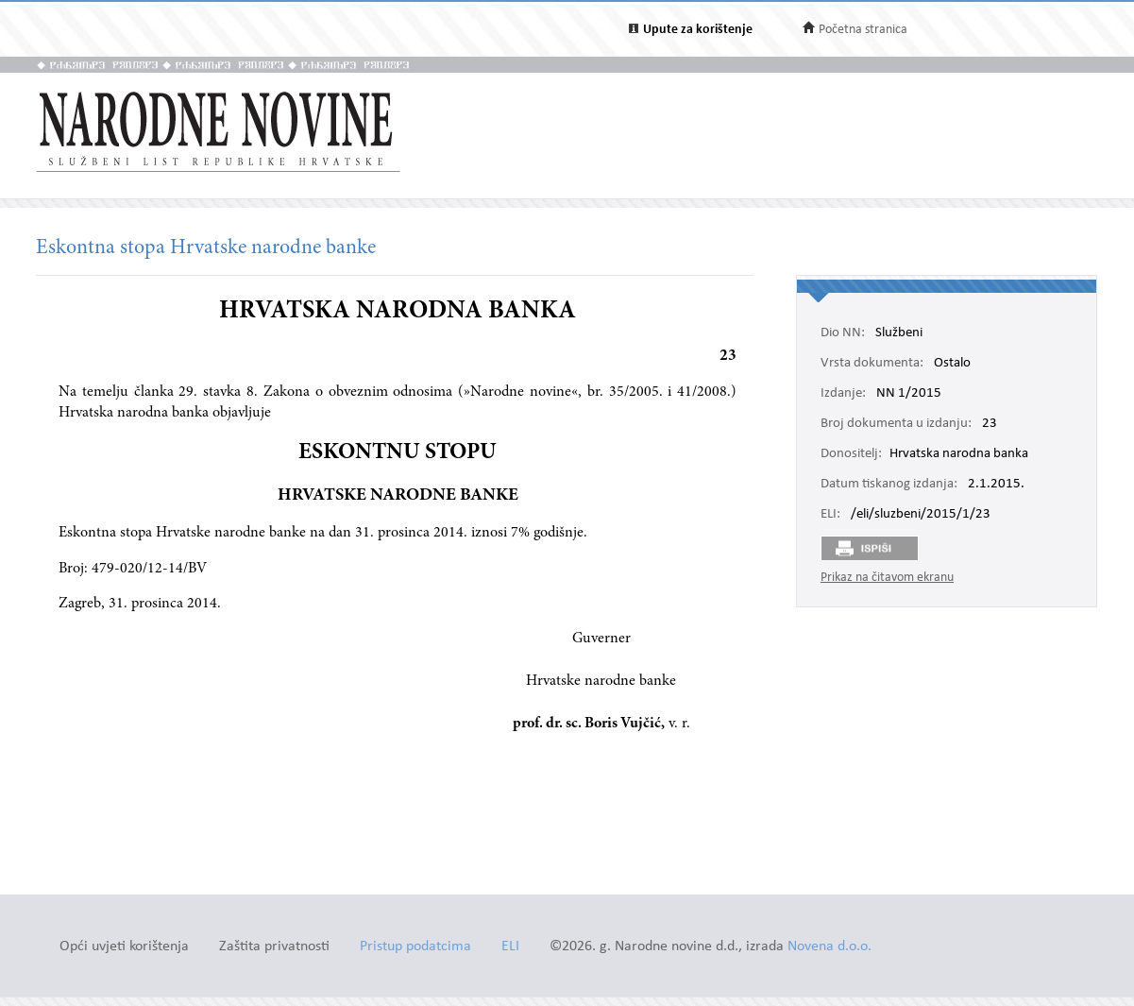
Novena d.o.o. (829, 947)
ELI (510, 947)
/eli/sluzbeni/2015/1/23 (920, 514)
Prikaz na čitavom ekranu (887, 578)
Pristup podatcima (415, 947)
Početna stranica (863, 30)
